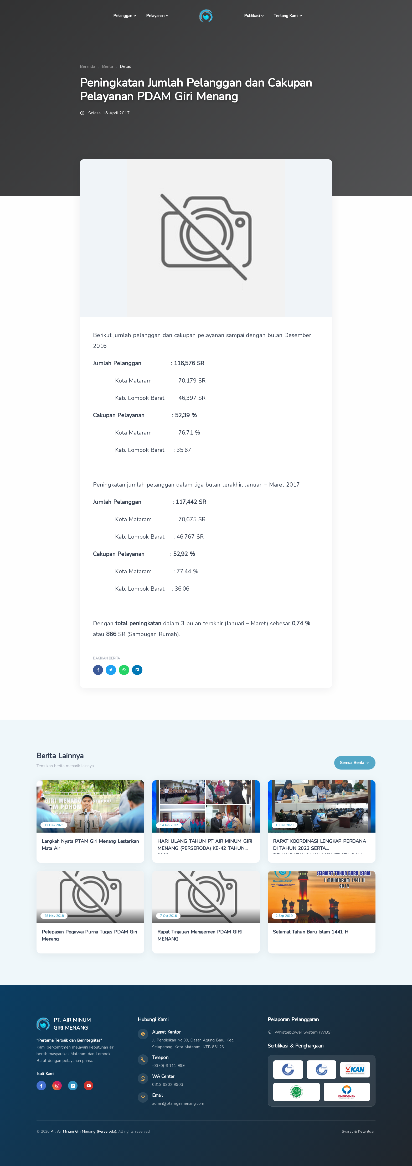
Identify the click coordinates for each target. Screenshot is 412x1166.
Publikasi (252, 16)
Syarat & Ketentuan (358, 1131)
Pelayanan (155, 16)
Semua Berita (355, 762)
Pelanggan (122, 16)
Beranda (87, 66)
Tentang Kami (286, 16)
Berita (107, 66)
